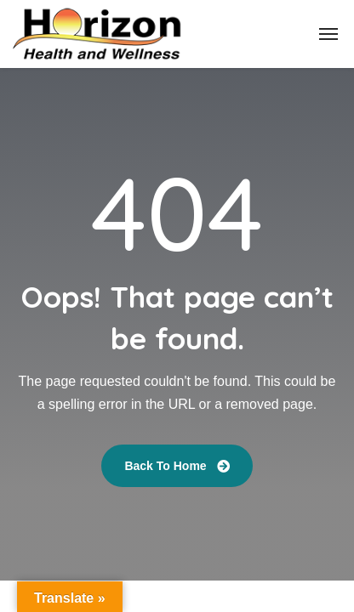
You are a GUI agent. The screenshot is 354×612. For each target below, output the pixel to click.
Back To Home (176, 466)
